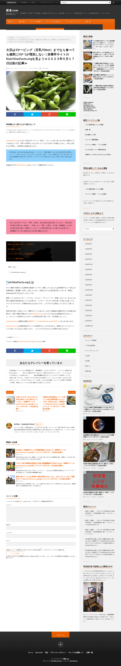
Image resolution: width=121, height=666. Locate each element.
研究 (47, 68)
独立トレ (11, 21)
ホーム (30, 652)
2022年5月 (88, 285)
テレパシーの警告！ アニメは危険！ (96, 144)
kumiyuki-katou (91, 524)
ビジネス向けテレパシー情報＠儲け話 (21, 254)
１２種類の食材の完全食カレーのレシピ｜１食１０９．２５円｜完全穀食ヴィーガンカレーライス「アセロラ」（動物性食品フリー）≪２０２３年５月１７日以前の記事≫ (103, 67)
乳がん (36, 68)
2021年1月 (88, 321)
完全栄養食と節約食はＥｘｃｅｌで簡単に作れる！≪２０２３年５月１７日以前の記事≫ (103, 76)
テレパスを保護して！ (76, 652)
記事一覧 (88, 21)
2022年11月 (89, 264)
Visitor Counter (88, 102)
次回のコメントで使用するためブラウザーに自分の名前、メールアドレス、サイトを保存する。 (36, 550)
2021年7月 (88, 300)
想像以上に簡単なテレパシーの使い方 (21, 244)
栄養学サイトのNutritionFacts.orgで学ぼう (43, 321)
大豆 (43, 68)
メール (9, 532)
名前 (8, 524)
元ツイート (16, 337)
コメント (9, 505)
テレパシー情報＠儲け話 (99, 149)
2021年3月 (88, 310)
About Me (39, 652)
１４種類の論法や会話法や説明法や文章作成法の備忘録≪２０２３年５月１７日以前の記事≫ (103, 87)
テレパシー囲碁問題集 (16, 258)
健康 (40, 68)
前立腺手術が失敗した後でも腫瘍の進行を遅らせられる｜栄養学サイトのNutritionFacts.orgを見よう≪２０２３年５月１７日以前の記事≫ (100, 541)
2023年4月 (88, 249)
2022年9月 (88, 269)
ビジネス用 (88, 149)
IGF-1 (32, 68)
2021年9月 (88, 295)
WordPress (74, 661)
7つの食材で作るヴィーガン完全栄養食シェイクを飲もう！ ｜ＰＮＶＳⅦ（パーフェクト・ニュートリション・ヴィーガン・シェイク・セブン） (104, 44)
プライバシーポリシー (58, 652)
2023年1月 (88, 259)
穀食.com (12, 10)
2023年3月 (88, 254)
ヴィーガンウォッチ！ (73, 21)
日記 (46, 652)
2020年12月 (89, 326)
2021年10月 (89, 290)
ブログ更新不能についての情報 (18, 27)
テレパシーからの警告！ (53, 21)
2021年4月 (88, 305)
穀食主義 (21, 21)
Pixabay (36, 341)
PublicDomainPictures (24, 341)
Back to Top (60, 635)
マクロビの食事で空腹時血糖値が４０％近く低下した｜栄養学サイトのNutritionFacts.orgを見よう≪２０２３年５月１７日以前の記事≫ (98, 409)
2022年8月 (88, 274)
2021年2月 (88, 315)
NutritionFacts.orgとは (17, 272)
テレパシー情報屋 (35, 21)
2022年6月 (88, 279)
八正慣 (87, 356)
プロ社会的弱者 (90, 345)
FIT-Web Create (56, 661)
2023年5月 (88, 244)
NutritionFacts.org (22, 165)
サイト (8, 540)
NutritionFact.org (12, 140)
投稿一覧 (38, 424)
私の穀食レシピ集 (14, 249)
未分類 (87, 361)
